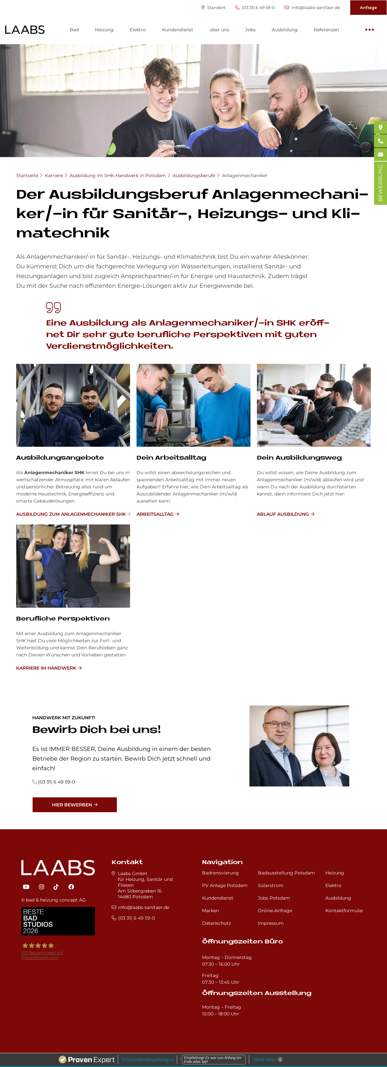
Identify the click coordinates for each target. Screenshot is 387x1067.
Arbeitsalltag (155, 514)
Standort (213, 7)
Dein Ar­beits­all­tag (171, 458)
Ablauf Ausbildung (283, 514)
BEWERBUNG (380, 183)
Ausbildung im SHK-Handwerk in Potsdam (118, 175)
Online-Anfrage (275, 910)
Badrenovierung (220, 873)
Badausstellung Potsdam (286, 873)
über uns (219, 30)
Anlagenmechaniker (245, 175)
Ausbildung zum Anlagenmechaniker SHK (71, 514)
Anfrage (368, 7)
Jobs (250, 30)
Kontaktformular (344, 910)
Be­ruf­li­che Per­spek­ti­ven (63, 619)
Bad (74, 30)
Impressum (271, 923)
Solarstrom (270, 885)
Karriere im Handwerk (46, 668)
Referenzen (326, 30)
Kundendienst (177, 30)
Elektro (138, 30)
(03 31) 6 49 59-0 (255, 7)
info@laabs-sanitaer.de (312, 7)
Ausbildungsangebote (60, 458)
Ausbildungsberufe (194, 175)
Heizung (104, 30)
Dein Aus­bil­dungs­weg (299, 458)
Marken (210, 910)
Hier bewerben (72, 805)
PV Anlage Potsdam (225, 885)
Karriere (54, 175)
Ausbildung (285, 30)
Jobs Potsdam (274, 898)
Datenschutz (216, 923)
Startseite (27, 175)
